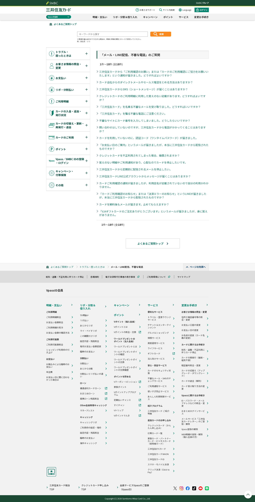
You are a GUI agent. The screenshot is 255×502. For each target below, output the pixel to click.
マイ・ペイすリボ (88, 331)
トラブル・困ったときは (92, 266)
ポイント (168, 17)
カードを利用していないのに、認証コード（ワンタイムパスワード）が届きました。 (148, 138)
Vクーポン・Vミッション (125, 382)
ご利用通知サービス (157, 386)
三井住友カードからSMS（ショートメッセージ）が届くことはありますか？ (143, 89)
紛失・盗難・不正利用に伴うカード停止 (66, 277)
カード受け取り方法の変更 (193, 387)
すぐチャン (119, 405)
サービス (183, 17)
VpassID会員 (53, 17)
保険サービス (154, 338)
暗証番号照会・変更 (191, 365)
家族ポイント (120, 387)
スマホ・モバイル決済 (158, 464)
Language (186, 9)
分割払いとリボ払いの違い (91, 375)
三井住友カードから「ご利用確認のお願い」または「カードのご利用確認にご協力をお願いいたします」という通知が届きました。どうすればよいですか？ (153, 73)
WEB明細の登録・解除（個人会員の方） (192, 435)
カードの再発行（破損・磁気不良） (193, 359)
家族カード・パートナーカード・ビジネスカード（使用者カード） (159, 441)
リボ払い (84, 320)
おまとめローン (87, 393)
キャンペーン (150, 17)
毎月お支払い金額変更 (90, 346)
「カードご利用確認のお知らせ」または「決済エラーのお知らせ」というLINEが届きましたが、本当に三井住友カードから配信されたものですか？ (152, 195)
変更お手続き (201, 17)
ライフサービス (155, 348)
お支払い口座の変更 (191, 325)
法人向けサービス (156, 358)
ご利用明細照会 (53, 317)
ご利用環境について (158, 277)
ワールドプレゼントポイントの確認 (125, 353)
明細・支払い (100, 17)
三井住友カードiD (156, 459)
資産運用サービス (156, 343)
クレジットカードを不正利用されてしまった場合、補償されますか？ (139, 155)
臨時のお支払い (87, 351)
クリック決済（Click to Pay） (159, 471)
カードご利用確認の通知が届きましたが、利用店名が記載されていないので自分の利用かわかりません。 (153, 185)
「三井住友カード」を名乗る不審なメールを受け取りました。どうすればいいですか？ (150, 107)
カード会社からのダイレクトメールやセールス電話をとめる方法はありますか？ (146, 82)
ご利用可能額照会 (54, 344)
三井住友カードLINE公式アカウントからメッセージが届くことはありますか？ (145, 176)
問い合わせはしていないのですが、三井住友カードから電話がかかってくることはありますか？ (152, 129)
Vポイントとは (121, 327)
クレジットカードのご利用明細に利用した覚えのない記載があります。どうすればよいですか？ (152, 98)
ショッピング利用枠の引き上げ (57, 351)
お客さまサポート (147, 9)
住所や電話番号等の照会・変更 (192, 318)
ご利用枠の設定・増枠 (90, 427)
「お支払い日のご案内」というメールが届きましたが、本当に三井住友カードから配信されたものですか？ (153, 147)
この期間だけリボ (88, 336)
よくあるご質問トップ (65, 24)
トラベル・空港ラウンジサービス (159, 318)
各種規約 (96, 277)
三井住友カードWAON (158, 454)
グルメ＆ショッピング (158, 332)
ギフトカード (154, 353)
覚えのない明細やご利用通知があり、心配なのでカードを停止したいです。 (143, 162)
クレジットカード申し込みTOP (95, 487)
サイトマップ (185, 277)
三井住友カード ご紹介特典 (158, 412)
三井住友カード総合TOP (59, 487)
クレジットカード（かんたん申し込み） (159, 426)
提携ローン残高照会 (89, 398)
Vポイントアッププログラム (125, 393)
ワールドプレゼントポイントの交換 (125, 360)
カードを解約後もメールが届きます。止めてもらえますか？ (134, 204)
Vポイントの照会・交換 (125, 332)
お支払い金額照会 (54, 322)
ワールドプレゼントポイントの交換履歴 (125, 368)
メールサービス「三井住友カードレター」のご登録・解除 (193, 421)
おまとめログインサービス (193, 412)
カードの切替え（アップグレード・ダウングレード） (193, 373)
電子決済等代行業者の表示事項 (121, 277)
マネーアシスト (87, 410)
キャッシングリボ (88, 422)
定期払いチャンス (122, 400)
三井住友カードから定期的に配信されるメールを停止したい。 (135, 169)
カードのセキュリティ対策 (159, 372)
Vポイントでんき (122, 415)
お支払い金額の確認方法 (57, 332)
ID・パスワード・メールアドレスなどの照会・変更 (193, 403)
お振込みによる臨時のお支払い (57, 365)
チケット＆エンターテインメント (159, 326)
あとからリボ (86, 325)
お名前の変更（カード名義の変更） (193, 336)
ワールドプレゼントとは (125, 346)
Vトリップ (118, 410)
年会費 (49, 372)
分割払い (84, 363)
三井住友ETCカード (157, 449)
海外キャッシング (88, 443)
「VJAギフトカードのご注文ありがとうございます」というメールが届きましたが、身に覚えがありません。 (153, 213)
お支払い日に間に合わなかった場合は (57, 378)
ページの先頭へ (198, 266)
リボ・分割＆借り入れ (125, 17)
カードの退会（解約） (192, 381)
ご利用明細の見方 (54, 327)
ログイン (204, 9)
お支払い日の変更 (189, 330)
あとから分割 (86, 368)
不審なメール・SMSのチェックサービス (159, 379)
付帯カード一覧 (155, 433)
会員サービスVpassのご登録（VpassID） (134, 487)
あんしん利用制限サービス (159, 397)
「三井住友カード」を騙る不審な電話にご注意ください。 (133, 113)
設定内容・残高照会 (89, 341)
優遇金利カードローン (90, 388)
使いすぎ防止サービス (158, 391)
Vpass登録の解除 (189, 429)
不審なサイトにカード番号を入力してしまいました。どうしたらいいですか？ (144, 120)
